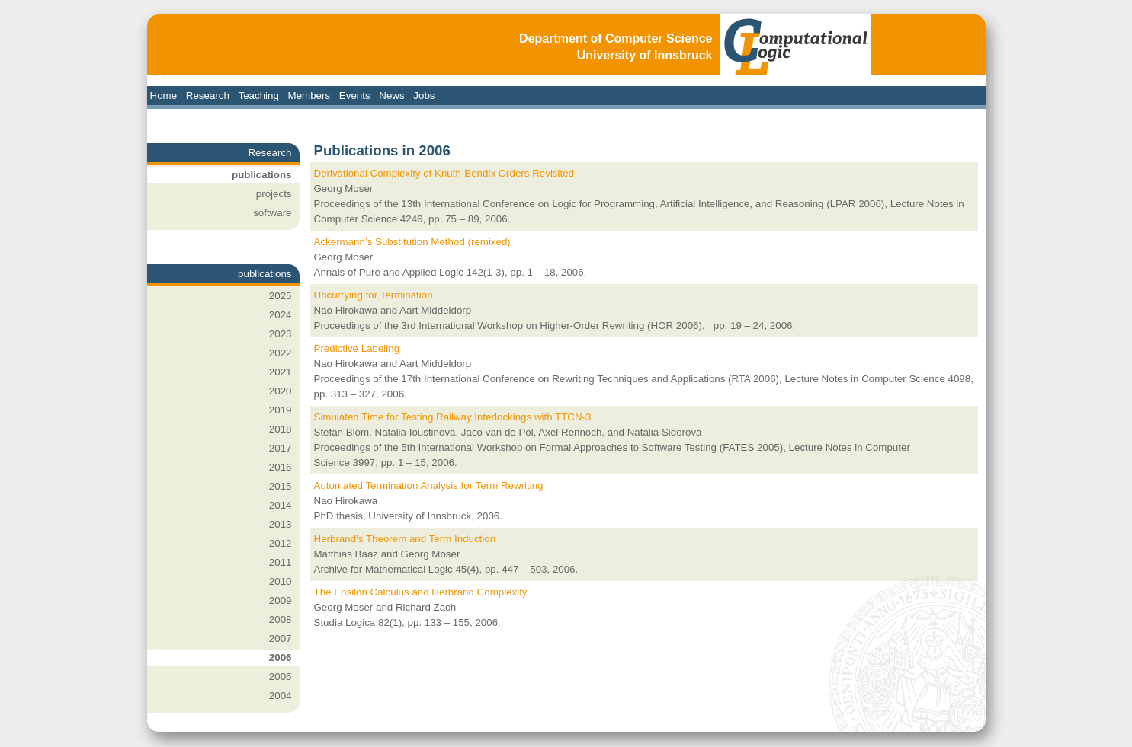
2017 (280, 448)
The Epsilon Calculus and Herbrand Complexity (421, 592)
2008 (280, 619)
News (391, 95)
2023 (280, 334)
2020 (280, 391)
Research (207, 95)
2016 (280, 467)
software (272, 213)
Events (354, 95)
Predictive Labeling (357, 348)
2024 (280, 315)
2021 (280, 372)
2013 (280, 524)
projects (274, 194)
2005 (280, 676)
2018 (280, 429)
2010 (280, 581)
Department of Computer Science (615, 38)
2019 (280, 410)
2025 (280, 296)
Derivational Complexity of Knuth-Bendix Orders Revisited (444, 173)
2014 (280, 505)
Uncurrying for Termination (373, 295)
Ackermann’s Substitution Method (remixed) (412, 241)
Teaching (259, 95)
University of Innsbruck (645, 55)
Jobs (424, 95)
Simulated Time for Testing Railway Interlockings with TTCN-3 (453, 417)
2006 (280, 657)
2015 (280, 486)
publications (262, 174)
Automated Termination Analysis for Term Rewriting (429, 485)
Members (309, 95)
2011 (280, 562)
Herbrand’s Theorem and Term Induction (405, 538)
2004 (280, 695)
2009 (280, 600)
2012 (280, 543)
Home (164, 95)
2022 (280, 353)
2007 (280, 638)
